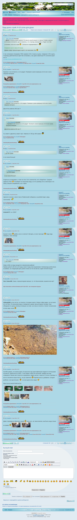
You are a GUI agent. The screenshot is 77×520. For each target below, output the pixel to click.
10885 (65, 289)
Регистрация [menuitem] (66, 12)
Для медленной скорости (68, 14)
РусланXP (34, 63)
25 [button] (66, 443)
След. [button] (73, 30)
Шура (17, 87)
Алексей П (61, 192)
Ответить (6, 30)
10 (69, 36)
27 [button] (70, 443)
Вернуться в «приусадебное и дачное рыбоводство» (16, 500)
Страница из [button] (52, 30)
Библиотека (13, 12)
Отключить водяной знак (10, 487)
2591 (65, 37)
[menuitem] (23, 12)
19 (69, 99)
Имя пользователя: (7, 450)
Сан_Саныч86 (10, 38)
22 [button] (61, 443)
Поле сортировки (41, 496)
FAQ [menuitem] (19, 12)
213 (69, 78)
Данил (60, 33)
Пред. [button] (55, 30)
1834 (65, 100)
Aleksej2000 (20, 63)
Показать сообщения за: (22, 496)
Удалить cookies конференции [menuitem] (57, 509)
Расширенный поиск (72, 4)
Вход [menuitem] (73, 12)
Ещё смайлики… (7, 486)
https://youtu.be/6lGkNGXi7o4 (13, 59)
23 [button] (63, 443)
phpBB (35, 514)
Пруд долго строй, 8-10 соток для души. (18, 27)
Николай (5, 87)
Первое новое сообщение (36, 29)
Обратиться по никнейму (64, 34)
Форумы (10, 509)
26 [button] (68, 443)
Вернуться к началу (73, 64)
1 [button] (58, 443)
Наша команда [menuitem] (45, 509)
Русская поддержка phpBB (38, 515)
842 (64, 79)
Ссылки (6, 12)
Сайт (6, 509)
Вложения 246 (16, 30)
